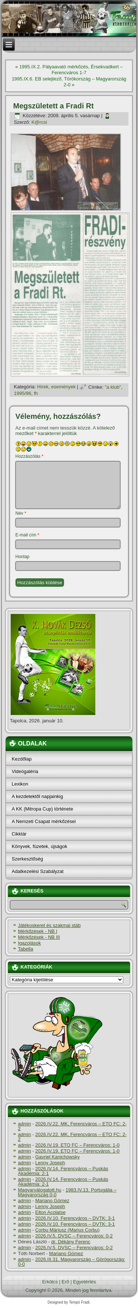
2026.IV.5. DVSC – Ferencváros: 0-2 (74, 1236)
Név (20, 513)
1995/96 (22, 393)
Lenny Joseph (50, 1162)
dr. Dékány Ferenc (70, 1241)
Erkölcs (50, 1281)
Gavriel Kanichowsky (57, 1157)
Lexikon (20, 784)
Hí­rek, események (56, 387)
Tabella (25, 949)
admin (24, 1123)
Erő (65, 1281)
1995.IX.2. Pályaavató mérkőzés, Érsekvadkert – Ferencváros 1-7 (71, 69)
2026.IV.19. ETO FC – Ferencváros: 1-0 (77, 1145)
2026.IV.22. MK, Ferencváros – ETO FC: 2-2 (72, 1126)
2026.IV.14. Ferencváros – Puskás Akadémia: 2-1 (63, 1171)
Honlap (22, 556)
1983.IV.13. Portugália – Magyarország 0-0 (67, 1192)
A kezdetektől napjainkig (37, 796)
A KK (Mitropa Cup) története (42, 809)
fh (36, 393)
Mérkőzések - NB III (39, 937)
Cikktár (19, 834)
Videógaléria (25, 771)
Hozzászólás (29, 456)
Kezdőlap (22, 759)
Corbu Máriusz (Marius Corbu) (67, 1230)
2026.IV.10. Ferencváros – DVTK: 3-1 (75, 1218)
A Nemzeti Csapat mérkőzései (44, 821)
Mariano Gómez (52, 1200)
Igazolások (29, 943)
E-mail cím (27, 535)
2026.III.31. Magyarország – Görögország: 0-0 (71, 1262)
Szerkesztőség (27, 859)
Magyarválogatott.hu (39, 1190)
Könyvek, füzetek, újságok (39, 846)
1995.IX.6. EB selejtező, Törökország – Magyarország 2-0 (69, 81)
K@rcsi (39, 122)
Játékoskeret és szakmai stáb (49, 925)
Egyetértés (84, 1281)
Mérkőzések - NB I (37, 931)
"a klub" (113, 387)
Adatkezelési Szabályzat (38, 871)
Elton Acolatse (50, 1212)
